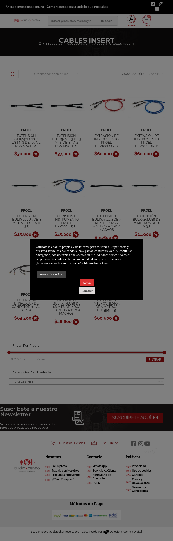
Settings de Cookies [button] (51, 274)
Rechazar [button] (87, 290)
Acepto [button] (87, 282)
